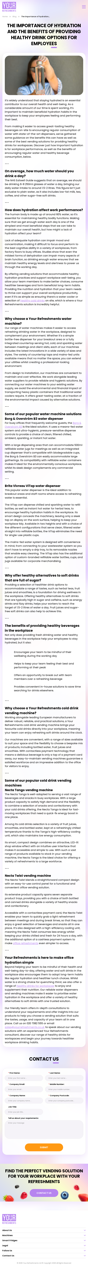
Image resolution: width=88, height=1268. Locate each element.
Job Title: (12, 1107)
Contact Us (44, 1255)
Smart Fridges (44, 1240)
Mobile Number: (56, 1084)
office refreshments (25, 943)
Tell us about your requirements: (23, 1118)
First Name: (14, 1073)
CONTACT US (44, 1193)
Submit (44, 1147)
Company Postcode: (58, 1095)
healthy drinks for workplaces (35, 986)
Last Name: (54, 1073)
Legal (44, 1245)
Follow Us (44, 1250)
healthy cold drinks (32, 300)
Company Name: (16, 1095)
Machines (44, 1235)
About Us (44, 1230)
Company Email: (16, 1084)
